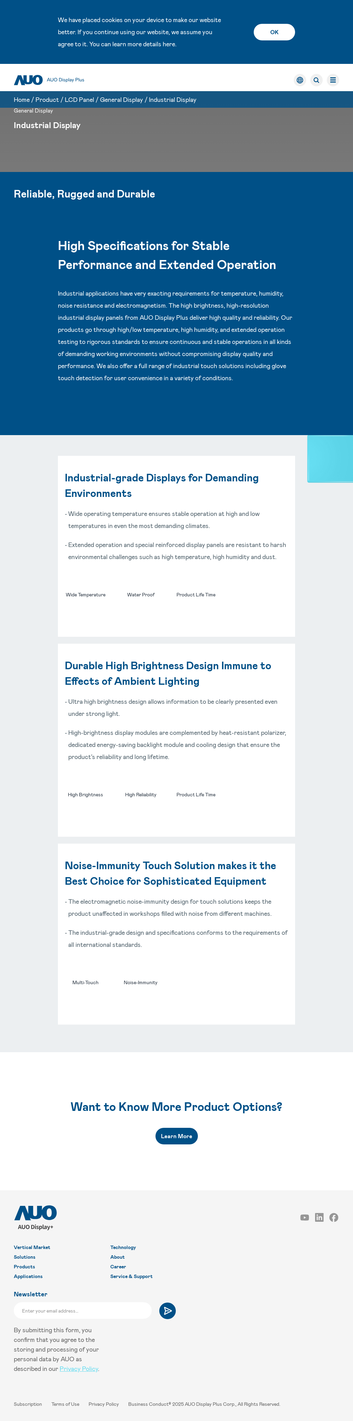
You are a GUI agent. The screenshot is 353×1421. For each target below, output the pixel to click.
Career (118, 1266)
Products (24, 1266)
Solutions (25, 1257)
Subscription (28, 1404)
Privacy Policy (79, 1368)
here (169, 44)
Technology (123, 1247)
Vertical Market (32, 1247)
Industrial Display (172, 94)
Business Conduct (148, 1404)
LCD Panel (79, 94)
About (117, 1257)
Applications (28, 1276)
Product (47, 94)
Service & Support (131, 1276)
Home (22, 94)
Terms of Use (65, 1404)
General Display (121, 94)
